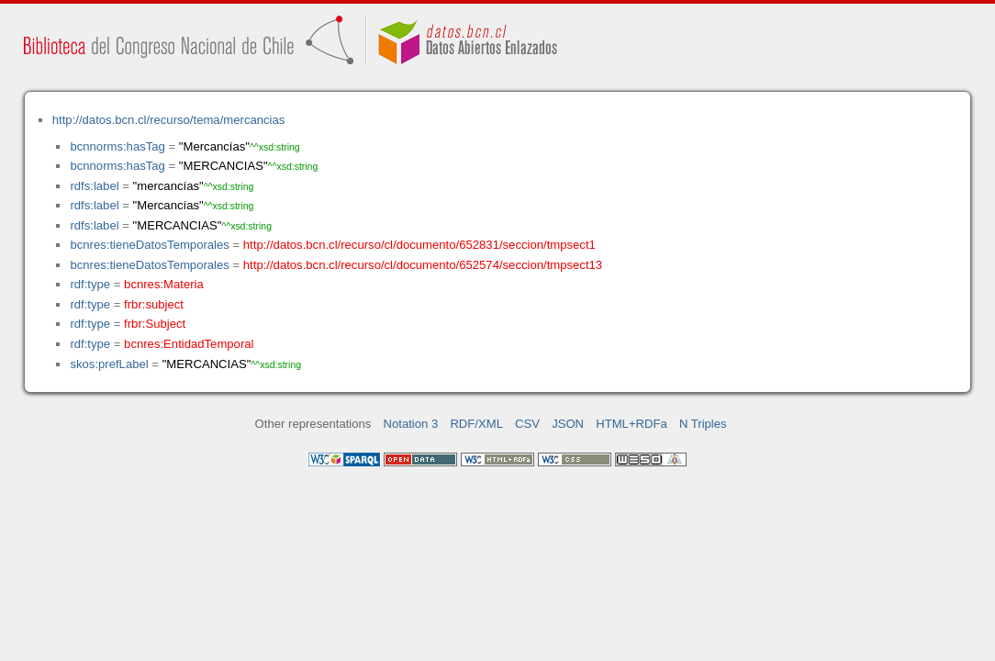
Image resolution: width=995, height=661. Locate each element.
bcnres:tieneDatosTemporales (149, 245)
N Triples (703, 424)
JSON (568, 424)
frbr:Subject (154, 323)
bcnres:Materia (164, 284)
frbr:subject (154, 304)
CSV (527, 424)
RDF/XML (476, 424)
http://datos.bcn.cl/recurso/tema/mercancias (168, 120)
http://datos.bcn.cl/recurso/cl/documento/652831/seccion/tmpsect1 (419, 245)
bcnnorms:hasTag (117, 146)
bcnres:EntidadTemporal (188, 344)
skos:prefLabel (109, 364)
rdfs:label (94, 186)
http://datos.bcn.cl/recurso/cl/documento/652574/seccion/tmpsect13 (422, 265)
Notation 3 (411, 424)
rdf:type (90, 284)
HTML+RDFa (631, 424)
